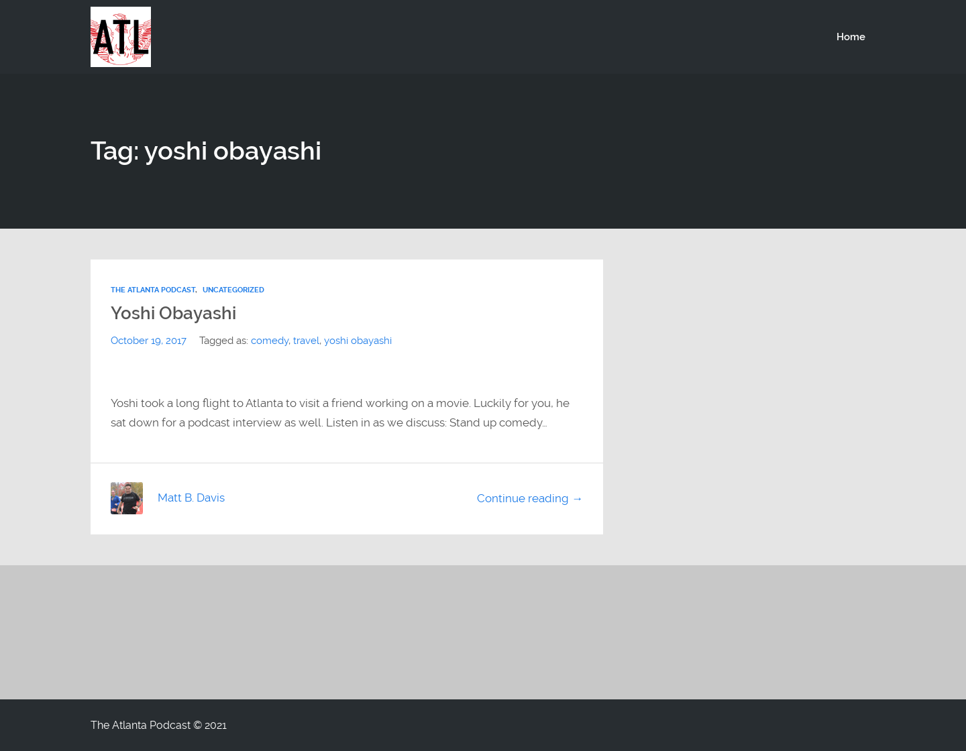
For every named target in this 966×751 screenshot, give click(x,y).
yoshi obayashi (358, 341)
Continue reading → (530, 498)
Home (851, 37)
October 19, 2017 (148, 341)
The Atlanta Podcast (153, 289)
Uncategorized (233, 289)
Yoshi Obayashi (173, 313)
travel (306, 341)
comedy (269, 341)
